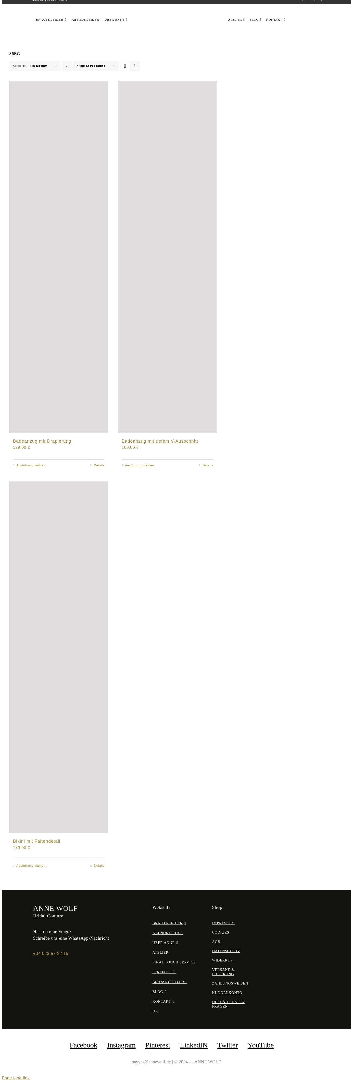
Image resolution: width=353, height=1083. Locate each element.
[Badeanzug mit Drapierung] (58, 257)
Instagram (121, 1045)
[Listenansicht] (135, 66)
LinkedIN (194, 1045)
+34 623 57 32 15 (50, 953)
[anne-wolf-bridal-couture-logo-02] (176, 13)
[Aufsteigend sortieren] (67, 66)
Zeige (91, 66)
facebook (83, 1045)
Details (99, 465)
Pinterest (157, 1045)
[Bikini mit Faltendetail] (58, 657)
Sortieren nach (30, 66)
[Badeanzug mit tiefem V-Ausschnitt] (167, 257)
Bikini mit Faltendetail (36, 841)
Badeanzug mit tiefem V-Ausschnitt (160, 441)
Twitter (227, 1045)
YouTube (261, 1045)
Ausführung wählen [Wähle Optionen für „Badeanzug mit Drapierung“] (30, 465)
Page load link (16, 1078)
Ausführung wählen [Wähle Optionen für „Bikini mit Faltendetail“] (30, 865)
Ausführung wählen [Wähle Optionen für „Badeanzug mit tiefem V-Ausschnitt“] (139, 465)
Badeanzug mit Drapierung (42, 441)
